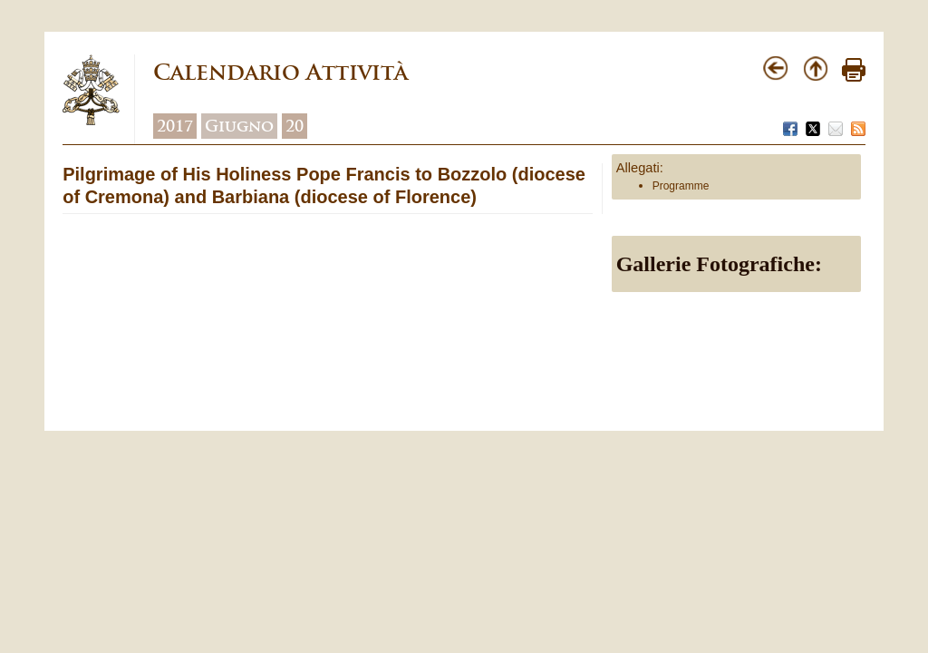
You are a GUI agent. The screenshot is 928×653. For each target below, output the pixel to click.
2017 (175, 126)
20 (294, 126)
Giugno (239, 126)
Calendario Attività (280, 72)
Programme (681, 186)
